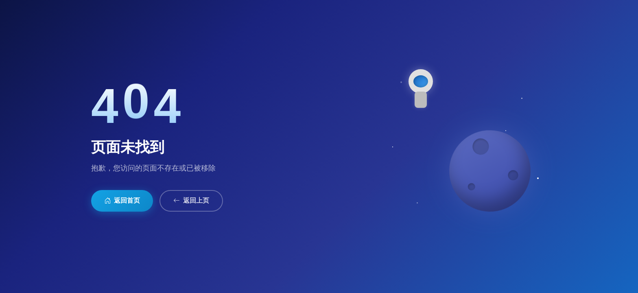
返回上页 (191, 201)
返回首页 (122, 201)
